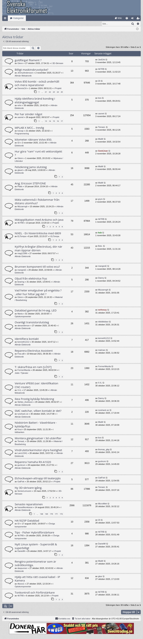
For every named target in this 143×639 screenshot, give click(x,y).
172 (61, 514)
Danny (101, 278)
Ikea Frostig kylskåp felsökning (34, 399)
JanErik (101, 60)
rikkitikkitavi (103, 322)
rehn (20, 105)
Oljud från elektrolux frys (31, 278)
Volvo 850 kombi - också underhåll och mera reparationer (37, 83)
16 (58, 121)
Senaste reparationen (29, 504)
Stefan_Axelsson (25, 402)
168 (41, 514)
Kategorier (18, 18)
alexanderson (24, 326)
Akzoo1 (21, 584)
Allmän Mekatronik (23, 76)
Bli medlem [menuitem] (139, 19)
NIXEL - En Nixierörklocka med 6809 (38, 233)
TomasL (101, 127)
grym (100, 199)
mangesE (22, 270)
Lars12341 (22, 453)
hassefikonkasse (25, 507)
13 (46, 121)
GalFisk (21, 482)
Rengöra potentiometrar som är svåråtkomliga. (35, 563)
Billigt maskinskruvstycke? (31, 70)
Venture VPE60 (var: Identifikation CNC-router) (36, 385)
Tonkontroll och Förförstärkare (35, 592)
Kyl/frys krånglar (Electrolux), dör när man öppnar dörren (38, 248)
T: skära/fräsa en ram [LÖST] (33, 367)
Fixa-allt (21, 354)
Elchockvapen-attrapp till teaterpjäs (38, 478)
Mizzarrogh (23, 207)
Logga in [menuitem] (133, 19)
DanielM (21, 551)
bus (99, 438)
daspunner (22, 568)
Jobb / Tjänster (21, 373)
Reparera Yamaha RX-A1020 (33, 462)
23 (54, 92)
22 (50, 92)
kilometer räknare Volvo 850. (33, 140)
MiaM (100, 139)
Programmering (22, 134)
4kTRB (101, 69)
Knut (20, 429)
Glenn (20, 63)
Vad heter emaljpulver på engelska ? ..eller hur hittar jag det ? (38, 292)
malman (101, 350)
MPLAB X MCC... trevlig (29, 128)
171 (56, 514)
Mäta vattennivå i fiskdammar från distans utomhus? (37, 201)
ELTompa (22, 236)
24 (58, 92)
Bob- (100, 246)
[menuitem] (118, 18)
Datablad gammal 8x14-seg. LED (36, 310)
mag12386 (22, 253)
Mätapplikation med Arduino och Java (39, 220)
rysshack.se (23, 414)
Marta (20, 314)
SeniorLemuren (24, 491)
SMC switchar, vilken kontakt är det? (38, 411)
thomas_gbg (103, 450)
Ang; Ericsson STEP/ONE (30, 183)
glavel (20, 170)
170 (51, 514)
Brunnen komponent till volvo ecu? (37, 267)
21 (46, 92)
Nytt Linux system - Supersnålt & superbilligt (36, 546)
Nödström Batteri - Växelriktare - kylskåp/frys (36, 424)
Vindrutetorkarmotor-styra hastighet (38, 450)
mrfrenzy (102, 310)
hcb (100, 233)
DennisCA (22, 88)
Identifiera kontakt (27, 339)
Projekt (58, 88)
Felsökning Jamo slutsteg (31, 167)
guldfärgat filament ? (28, 60)
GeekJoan (103, 151)
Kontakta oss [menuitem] (62, 618)
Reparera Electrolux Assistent (34, 351)
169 (46, 514)
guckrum (21, 465)
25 (62, 92)
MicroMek (102, 504)
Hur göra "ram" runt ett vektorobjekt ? (38, 153)
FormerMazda (24, 370)
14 (50, 121)
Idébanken (19, 432)
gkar (100, 576)
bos (99, 98)
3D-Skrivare (57, 63)
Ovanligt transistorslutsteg (32, 322)
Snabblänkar (6, 19)
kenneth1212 (23, 342)
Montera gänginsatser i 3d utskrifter (38, 438)
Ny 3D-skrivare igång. (28, 488)
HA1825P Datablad (27, 521)
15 (54, 121)
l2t (99, 81)
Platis (20, 186)
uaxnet (21, 117)
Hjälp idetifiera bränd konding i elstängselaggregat (35, 100)
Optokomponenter (23, 317)
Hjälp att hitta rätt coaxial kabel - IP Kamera (37, 578)
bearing (21, 282)
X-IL (19, 390)
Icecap (20, 131)
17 (62, 121)
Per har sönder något (28, 114)
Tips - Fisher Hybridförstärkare (34, 532)
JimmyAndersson (25, 73)
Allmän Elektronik (23, 256)
